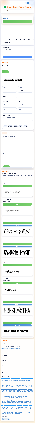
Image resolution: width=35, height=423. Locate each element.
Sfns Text (26, 392)
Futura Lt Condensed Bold (22, 384)
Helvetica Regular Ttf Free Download (27, 382)
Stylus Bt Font (28, 406)
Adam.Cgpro (13, 403)
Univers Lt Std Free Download (21, 391)
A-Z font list (3, 360)
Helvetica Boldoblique (14, 379)
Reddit (20, 126)
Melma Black (23, 406)
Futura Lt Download (7, 402)
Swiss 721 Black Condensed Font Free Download (11, 387)
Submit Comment (6, 165)
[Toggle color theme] (29, 3)
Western (17, 225)
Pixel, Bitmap (17, 325)
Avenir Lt (28, 391)
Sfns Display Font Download (7, 382)
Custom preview (6, 47)
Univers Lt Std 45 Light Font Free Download (8, 407)
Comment (4, 157)
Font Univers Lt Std (9, 398)
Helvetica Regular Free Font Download (16, 395)
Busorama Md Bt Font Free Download (11, 392)
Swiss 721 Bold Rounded (5, 379)
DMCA (2, 370)
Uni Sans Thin (28, 412)
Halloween (17, 304)
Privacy (2, 372)
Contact (3, 365)
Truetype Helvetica (24, 385)
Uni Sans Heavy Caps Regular (16, 385)
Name (4, 149)
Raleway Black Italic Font (24, 387)
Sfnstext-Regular (21, 379)
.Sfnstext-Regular (8, 411)
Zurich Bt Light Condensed (15, 402)
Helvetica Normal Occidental (23, 409)
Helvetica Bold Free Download (12, 412)
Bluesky (15, 126)
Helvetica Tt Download (21, 412)
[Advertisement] (17, 31)
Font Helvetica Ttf (21, 392)
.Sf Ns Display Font (22, 386)
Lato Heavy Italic (28, 398)
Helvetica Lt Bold (16, 396)
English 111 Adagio (20, 390)
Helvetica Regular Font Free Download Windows (14, 413)
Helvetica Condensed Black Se (13, 409)
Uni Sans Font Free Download (22, 389)
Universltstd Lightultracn (12, 391)
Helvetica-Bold (3, 384)
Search (17, 21)
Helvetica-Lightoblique (12, 390)
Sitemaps (3, 358)
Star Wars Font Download (8, 380)
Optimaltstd (8, 395)
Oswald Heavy (21, 396)
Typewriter (17, 246)
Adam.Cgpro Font (17, 400)
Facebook (10, 126)
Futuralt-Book (3, 381)
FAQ (2, 367)
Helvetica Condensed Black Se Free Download (12, 406)
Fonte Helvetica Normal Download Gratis (22, 408)
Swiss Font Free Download (8, 396)
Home (2, 352)
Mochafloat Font (20, 401)
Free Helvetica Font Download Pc (10, 408)
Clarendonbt (17, 386)
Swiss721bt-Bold (23, 381)
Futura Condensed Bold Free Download (22, 407)
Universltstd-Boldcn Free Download (24, 380)
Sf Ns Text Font (8, 403)
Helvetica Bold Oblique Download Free (13, 381)
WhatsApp (25, 126)
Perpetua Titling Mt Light (10, 397)
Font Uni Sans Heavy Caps (19, 397)
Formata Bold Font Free (16, 382)
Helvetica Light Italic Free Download (11, 401)
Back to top (5, 419)
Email (3, 153)
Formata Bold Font (14, 384)
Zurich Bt (8, 384)
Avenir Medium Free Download (21, 403)
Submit (17, 56)
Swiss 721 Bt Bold (11, 386)
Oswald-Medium (15, 380)
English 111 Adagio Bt (10, 400)
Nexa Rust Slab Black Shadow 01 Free (18, 398)
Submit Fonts (4, 355)
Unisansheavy (3, 413)
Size (3, 51)
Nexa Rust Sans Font (13, 389)
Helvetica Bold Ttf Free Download (17, 411)
